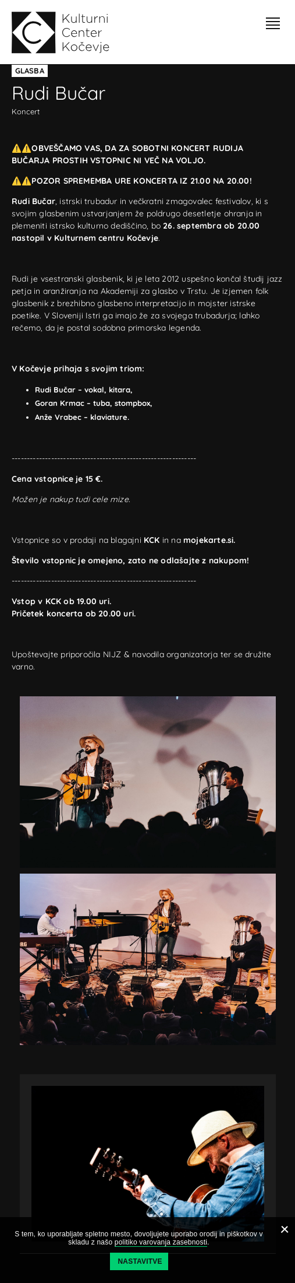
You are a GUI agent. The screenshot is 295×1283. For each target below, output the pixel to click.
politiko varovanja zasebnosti (161, 1242)
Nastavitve (140, 1261)
